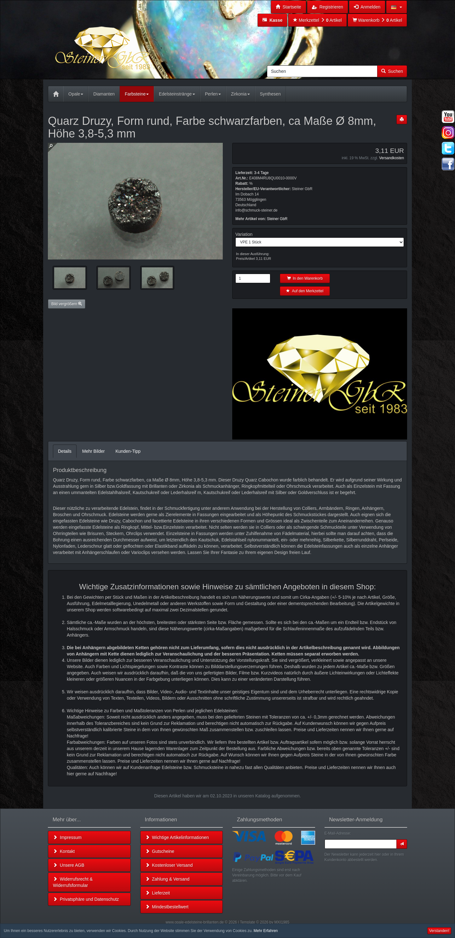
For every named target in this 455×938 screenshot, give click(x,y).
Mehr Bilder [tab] (93, 451)
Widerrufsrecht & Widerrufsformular (73, 882)
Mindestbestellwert (167, 906)
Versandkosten (391, 158)
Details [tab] (65, 451)
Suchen (392, 71)
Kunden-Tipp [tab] (128, 451)
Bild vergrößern (66, 304)
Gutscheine (160, 851)
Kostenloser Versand (169, 865)
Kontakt (64, 851)
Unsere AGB (68, 865)
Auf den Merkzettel (304, 291)
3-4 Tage (261, 173)
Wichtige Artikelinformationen (177, 837)
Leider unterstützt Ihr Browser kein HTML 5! (319, 374)
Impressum (67, 837)
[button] (396, 7)
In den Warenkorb (305, 278)
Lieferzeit (157, 892)
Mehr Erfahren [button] (266, 931)
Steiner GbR (277, 219)
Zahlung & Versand (167, 879)
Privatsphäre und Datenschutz (86, 899)
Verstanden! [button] (439, 931)
